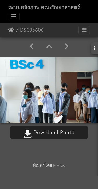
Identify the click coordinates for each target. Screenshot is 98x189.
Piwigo (59, 165)
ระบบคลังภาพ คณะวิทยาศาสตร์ (44, 7)
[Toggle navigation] (14, 16)
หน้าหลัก (11, 30)
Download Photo (49, 132)
